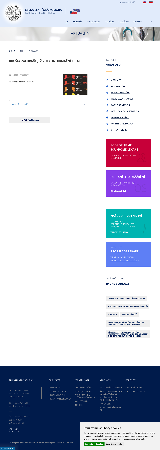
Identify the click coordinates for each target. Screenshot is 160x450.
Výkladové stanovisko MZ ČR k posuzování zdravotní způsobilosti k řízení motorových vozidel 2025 (128, 334)
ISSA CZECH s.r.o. (67, 443)
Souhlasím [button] (89, 444)
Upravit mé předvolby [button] (114, 444)
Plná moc (112, 314)
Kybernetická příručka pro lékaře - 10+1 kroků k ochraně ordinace (126, 323)
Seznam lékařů (129, 314)
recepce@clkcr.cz (22, 406)
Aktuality (33, 51)
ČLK (21, 51)
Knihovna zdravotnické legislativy (126, 298)
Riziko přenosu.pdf (19, 104)
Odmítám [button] (99, 444)
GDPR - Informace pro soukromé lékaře (128, 306)
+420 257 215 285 (20, 403)
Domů (12, 51)
